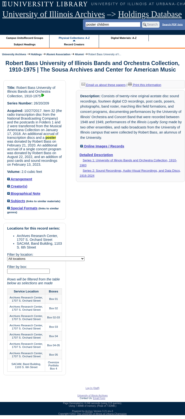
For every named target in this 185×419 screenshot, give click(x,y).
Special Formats (22, 208)
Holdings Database (150, 14)
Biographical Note (23, 193)
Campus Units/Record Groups (24, 37)
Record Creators (74, 44)
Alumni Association (58, 54)
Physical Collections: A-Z (74, 37)
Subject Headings (25, 44)
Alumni (79, 54)
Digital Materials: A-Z (123, 37)
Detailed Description (96, 155)
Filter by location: (20, 254)
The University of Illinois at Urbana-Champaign (102, 414)
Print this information (144, 85)
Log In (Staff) (92, 388)
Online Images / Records (102, 146)
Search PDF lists (172, 24)
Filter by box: (17, 267)
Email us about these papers (103, 85)
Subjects (16, 201)
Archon (89, 411)
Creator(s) (17, 186)
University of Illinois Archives (53, 14)
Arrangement (19, 179)
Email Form (99, 398)
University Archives (14, 54)
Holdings (36, 54)
